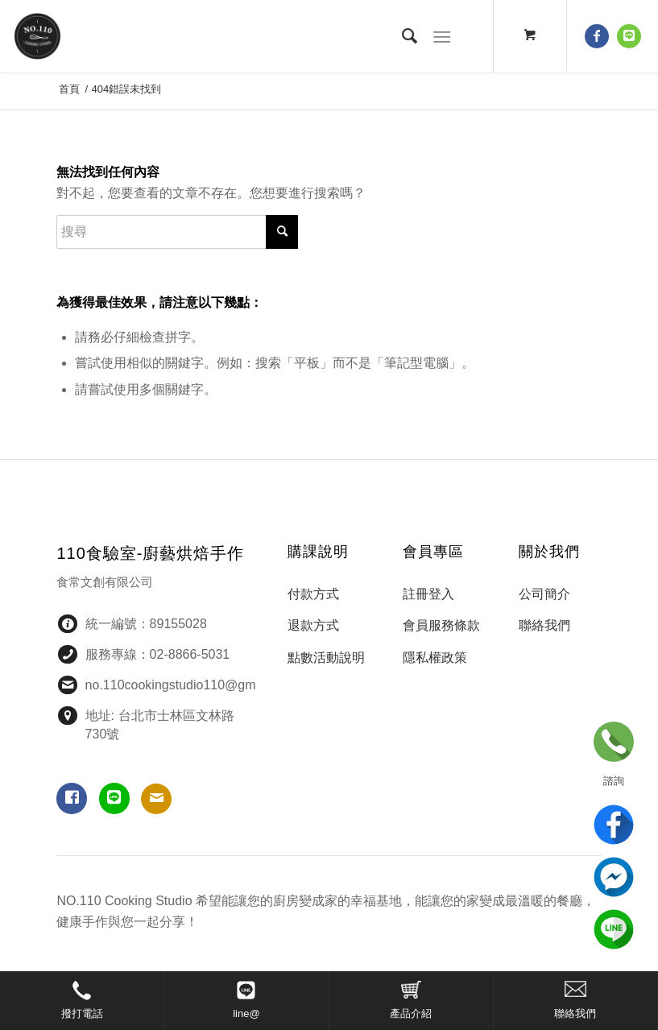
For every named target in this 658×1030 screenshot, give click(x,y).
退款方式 (313, 625)
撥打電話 (82, 1013)
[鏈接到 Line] (629, 36)
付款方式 (313, 594)
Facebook (614, 825)
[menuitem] (402, 36)
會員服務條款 (441, 625)
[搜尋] (402, 36)
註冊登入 (428, 594)
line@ (246, 1013)
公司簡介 (544, 594)
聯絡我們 (575, 1013)
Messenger (614, 877)
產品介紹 (411, 1013)
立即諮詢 (614, 742)
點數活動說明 (326, 657)
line (614, 929)
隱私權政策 (435, 657)
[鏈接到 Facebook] (597, 36)
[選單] (441, 36)
